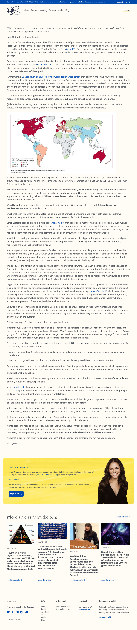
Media (60, 10)
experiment (18, 387)
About (27, 10)
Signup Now (16, 494)
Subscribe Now (123, 2)
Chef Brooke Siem (63, 607)
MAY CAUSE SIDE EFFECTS (47, 475)
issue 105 (70, 49)
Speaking (43, 10)
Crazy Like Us (57, 223)
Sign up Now (105, 617)
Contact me (84, 610)
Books (34, 10)
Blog (67, 10)
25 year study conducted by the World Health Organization (51, 77)
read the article (14, 580)
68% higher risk (44, 65)
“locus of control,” (98, 291)
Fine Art (52, 10)
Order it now (14, 480)
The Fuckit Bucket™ (64, 609)
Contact (126, 10)
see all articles (123, 517)
